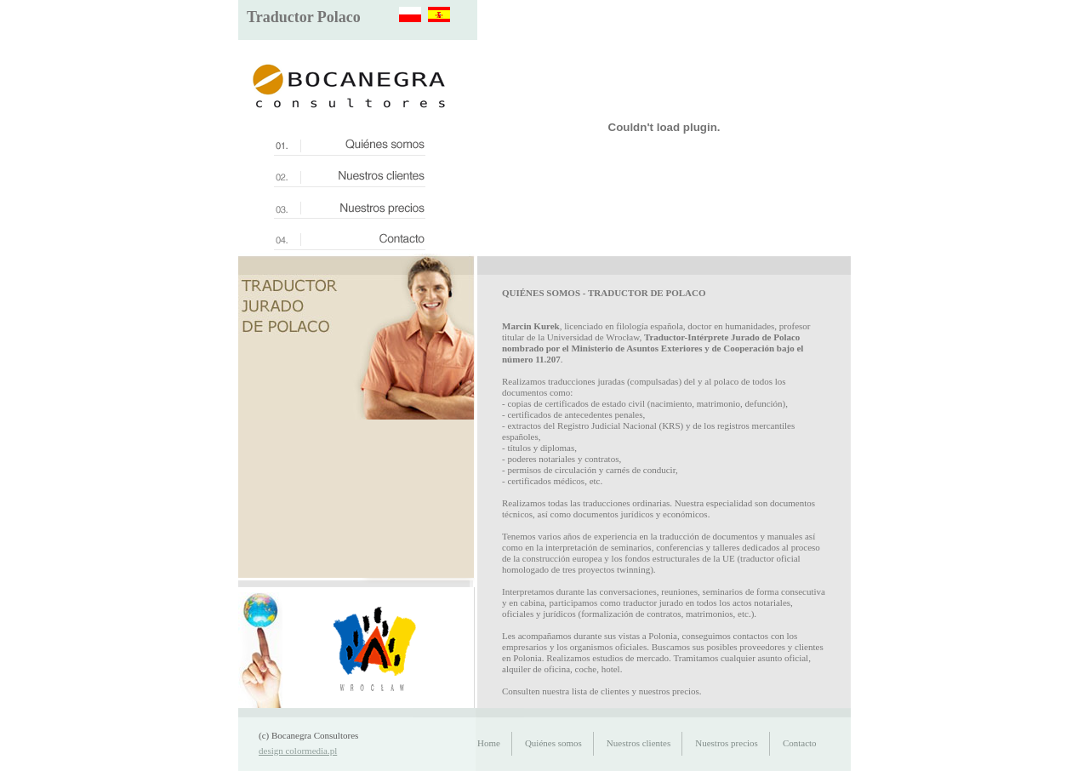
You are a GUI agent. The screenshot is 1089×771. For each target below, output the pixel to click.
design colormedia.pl (298, 750)
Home (488, 743)
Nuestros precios (726, 743)
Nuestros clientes (638, 743)
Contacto (800, 743)
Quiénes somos (553, 743)
